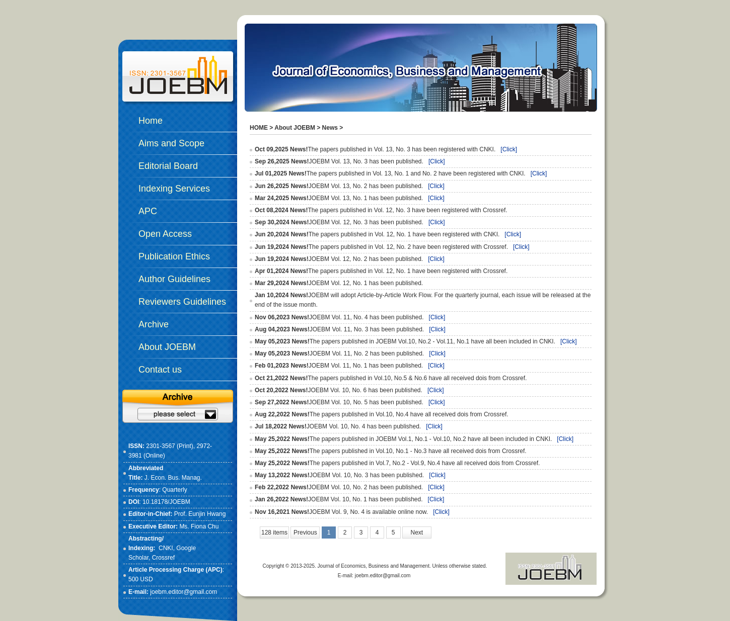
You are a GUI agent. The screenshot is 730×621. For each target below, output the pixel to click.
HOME (259, 127)
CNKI (166, 548)
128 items (274, 532)
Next (417, 532)
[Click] (508, 149)
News (330, 127)
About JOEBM (294, 127)
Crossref (163, 557)
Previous (305, 532)
